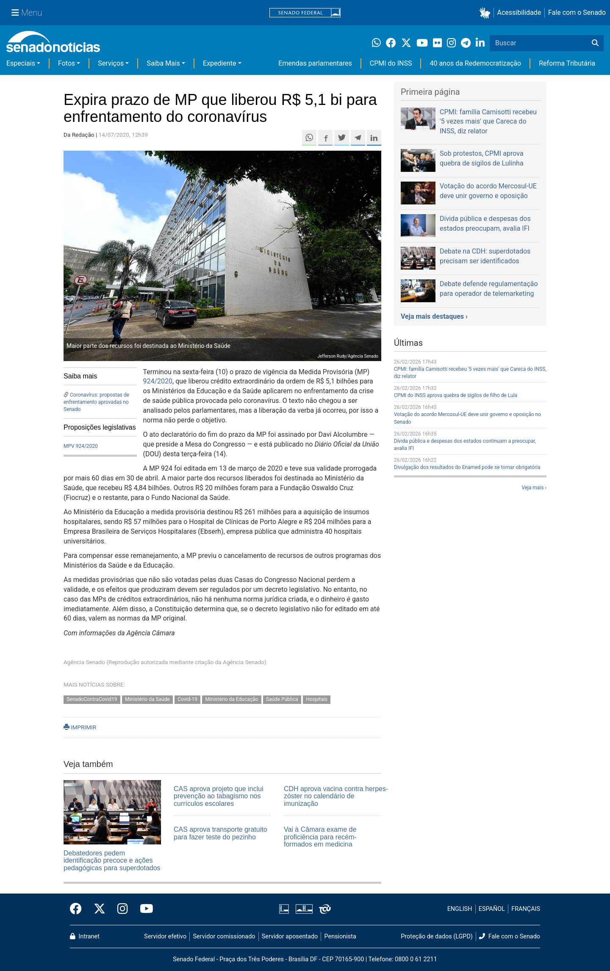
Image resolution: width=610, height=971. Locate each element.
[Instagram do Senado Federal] (122, 909)
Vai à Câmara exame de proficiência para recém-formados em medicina (320, 837)
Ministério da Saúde (147, 700)
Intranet (85, 936)
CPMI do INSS (391, 63)
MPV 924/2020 (81, 446)
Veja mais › (533, 488)
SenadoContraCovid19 (92, 700)
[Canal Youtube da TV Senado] (143, 909)
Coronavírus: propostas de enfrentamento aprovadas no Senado (96, 402)
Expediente (219, 63)
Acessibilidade (519, 12)
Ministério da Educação (231, 700)
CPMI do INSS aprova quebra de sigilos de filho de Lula (455, 395)
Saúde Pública (282, 700)
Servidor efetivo (165, 936)
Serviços (111, 63)
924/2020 (158, 381)
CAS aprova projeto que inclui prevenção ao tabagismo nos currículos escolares (218, 796)
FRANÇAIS (525, 909)
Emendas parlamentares (315, 63)
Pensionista (340, 936)
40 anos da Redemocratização (475, 63)
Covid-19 (187, 700)
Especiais (20, 63)
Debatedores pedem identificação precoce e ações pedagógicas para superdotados (112, 861)
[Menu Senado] (26, 13)
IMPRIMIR (80, 727)
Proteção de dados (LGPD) (437, 936)
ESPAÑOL (492, 909)
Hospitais (316, 700)
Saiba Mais (163, 63)
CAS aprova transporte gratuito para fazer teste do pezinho (220, 833)
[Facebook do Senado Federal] (79, 909)
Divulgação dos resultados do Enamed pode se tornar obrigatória (467, 467)
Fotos (66, 63)
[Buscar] (595, 43)
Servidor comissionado (224, 936)
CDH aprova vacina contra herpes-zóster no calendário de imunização (336, 796)
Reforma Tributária (567, 63)
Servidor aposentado (290, 936)
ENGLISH (459, 909)
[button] (487, 13)
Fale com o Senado (577, 12)
